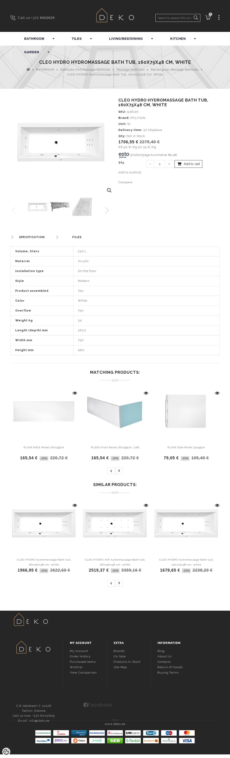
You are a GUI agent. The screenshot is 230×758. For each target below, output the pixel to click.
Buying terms (168, 672)
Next (108, 210)
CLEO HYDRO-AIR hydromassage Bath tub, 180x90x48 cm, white (115, 562)
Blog (161, 650)
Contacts (164, 661)
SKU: (122, 111)
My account (79, 650)
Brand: (124, 117)
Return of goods (170, 666)
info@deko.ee (40, 674)
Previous (14, 210)
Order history (80, 656)
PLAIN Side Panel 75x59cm (186, 447)
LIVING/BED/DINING (126, 38)
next (119, 471)
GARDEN (31, 52)
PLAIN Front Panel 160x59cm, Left (115, 447)
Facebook (100, 703)
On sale (120, 656)
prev (111, 471)
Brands (119, 650)
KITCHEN (178, 38)
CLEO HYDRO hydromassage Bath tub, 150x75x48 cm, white (186, 562)
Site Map (120, 666)
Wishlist (76, 666)
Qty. (121, 162)
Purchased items (83, 661)
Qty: (122, 136)
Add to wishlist (129, 172)
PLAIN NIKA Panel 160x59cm (44, 447)
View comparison (83, 672)
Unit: (122, 124)
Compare (125, 182)
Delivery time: (130, 130)
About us (164, 656)
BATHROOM (34, 38)
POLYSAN (138, 117)
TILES (77, 38)
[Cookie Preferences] (6, 752)
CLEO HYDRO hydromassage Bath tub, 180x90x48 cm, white (44, 562)
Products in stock (127, 661)
